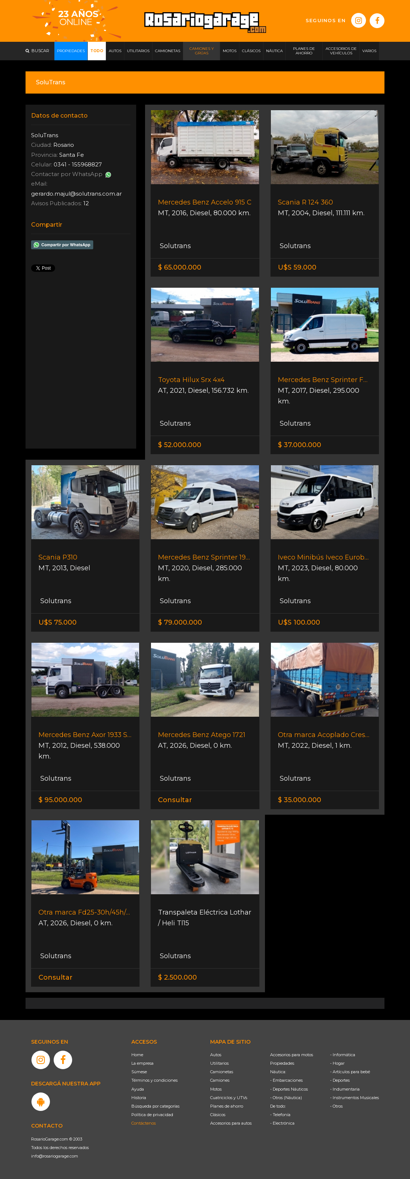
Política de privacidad (152, 1114)
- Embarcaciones (286, 1080)
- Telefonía (280, 1114)
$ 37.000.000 (299, 445)
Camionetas (221, 1071)
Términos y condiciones (154, 1080)
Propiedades (282, 1063)
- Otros (336, 1106)
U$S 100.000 (299, 622)
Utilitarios (219, 1063)
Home (137, 1054)
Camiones (219, 1080)
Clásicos (217, 1114)
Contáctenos (143, 1123)
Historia (138, 1097)
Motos (216, 1089)
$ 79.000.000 (180, 622)
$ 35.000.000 (299, 800)
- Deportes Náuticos (289, 1089)
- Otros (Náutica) (286, 1097)
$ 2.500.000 (177, 977)
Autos (215, 1054)
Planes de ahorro (226, 1106)
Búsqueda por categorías (155, 1106)
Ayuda (137, 1089)
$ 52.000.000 (179, 445)
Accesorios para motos (291, 1054)
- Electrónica (282, 1123)
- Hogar (337, 1063)
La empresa (142, 1063)
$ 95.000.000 (60, 800)
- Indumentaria (345, 1089)
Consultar (175, 800)
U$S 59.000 (297, 267)
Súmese (139, 1071)
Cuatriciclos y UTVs (228, 1097)
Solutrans (174, 246)
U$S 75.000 (57, 622)
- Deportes (340, 1080)
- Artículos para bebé (350, 1071)
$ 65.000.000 (179, 267)
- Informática (342, 1054)
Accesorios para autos (231, 1123)
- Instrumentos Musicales (354, 1097)
